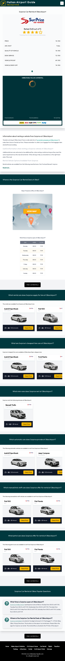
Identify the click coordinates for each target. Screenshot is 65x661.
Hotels (30, 649)
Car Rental (43, 646)
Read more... (6, 168)
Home (7, 646)
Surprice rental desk (16, 621)
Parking (15, 649)
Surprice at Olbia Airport (17, 604)
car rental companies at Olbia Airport (47, 140)
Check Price (28, 328)
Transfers (57, 646)
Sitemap (49, 649)
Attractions (23, 649)
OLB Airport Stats (39, 649)
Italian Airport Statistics (18, 646)
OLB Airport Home (32, 646)
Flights (50, 646)
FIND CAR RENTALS (32, 285)
